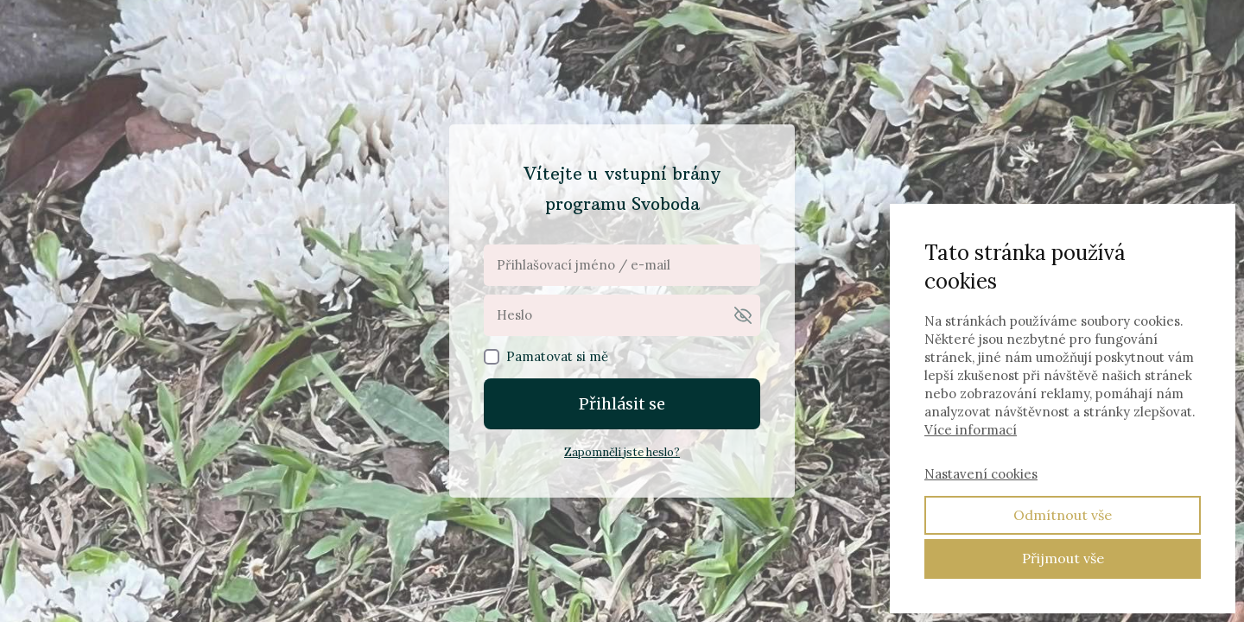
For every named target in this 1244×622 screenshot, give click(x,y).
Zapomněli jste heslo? (622, 452)
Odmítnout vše (1062, 515)
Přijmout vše (1063, 558)
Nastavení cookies (981, 474)
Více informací (970, 430)
